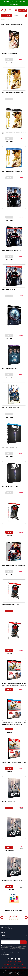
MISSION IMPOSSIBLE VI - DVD (9, 210)
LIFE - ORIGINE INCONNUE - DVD (9, 368)
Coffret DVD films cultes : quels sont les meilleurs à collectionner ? (14, 967)
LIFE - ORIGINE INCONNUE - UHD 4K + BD (11, 329)
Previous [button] (1, 917)
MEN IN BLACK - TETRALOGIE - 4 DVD (10, 486)
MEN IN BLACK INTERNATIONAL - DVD (10, 407)
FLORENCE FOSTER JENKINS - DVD (10, 53)
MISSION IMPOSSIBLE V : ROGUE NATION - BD (12, 171)
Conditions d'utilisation (17, 961)
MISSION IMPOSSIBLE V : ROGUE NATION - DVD (12, 92)
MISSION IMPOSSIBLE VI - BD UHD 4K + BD (11, 250)
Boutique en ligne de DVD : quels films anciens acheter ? (14, 964)
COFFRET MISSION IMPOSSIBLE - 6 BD (10, 604)
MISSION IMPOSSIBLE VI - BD (8, 289)
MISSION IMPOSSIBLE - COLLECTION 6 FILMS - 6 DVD (13, 526)
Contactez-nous (9, 961)
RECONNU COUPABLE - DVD (8, 801)
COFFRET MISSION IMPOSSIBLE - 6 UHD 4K (11, 644)
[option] (14, 917)
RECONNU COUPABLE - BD (8, 841)
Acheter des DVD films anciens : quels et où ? (14, 962)
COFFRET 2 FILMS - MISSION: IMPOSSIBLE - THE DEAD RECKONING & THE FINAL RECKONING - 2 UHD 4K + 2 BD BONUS (14, 685)
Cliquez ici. (19, 974)
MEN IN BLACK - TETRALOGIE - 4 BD (10, 447)
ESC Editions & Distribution (7, 19)
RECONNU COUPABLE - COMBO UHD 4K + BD (12, 880)
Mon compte (23, 10)
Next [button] (26, 917)
